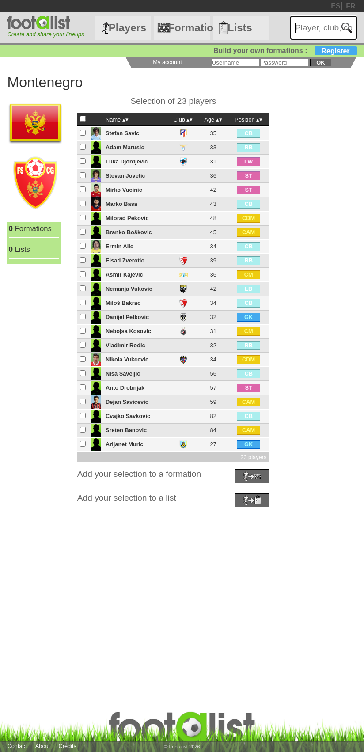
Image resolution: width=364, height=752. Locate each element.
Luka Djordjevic (127, 161)
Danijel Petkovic (127, 317)
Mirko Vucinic (124, 189)
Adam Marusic (125, 147)
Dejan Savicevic (127, 402)
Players (127, 28)
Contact (17, 746)
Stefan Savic (122, 133)
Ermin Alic (119, 246)
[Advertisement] (181, 571)
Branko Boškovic (129, 232)
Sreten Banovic (126, 430)
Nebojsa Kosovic (128, 331)
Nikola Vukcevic (127, 359)
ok (320, 62)
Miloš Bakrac (123, 303)
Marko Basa (121, 204)
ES (335, 6)
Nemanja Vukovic (129, 288)
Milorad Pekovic (127, 218)
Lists (240, 28)
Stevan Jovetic (125, 175)
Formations (189, 28)
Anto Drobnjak (125, 387)
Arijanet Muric (124, 444)
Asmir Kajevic (124, 274)
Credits (67, 746)
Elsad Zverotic (125, 260)
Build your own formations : (284, 50)
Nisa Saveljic (123, 373)
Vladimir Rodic (125, 345)
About (42, 746)
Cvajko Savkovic (128, 416)
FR (350, 6)
